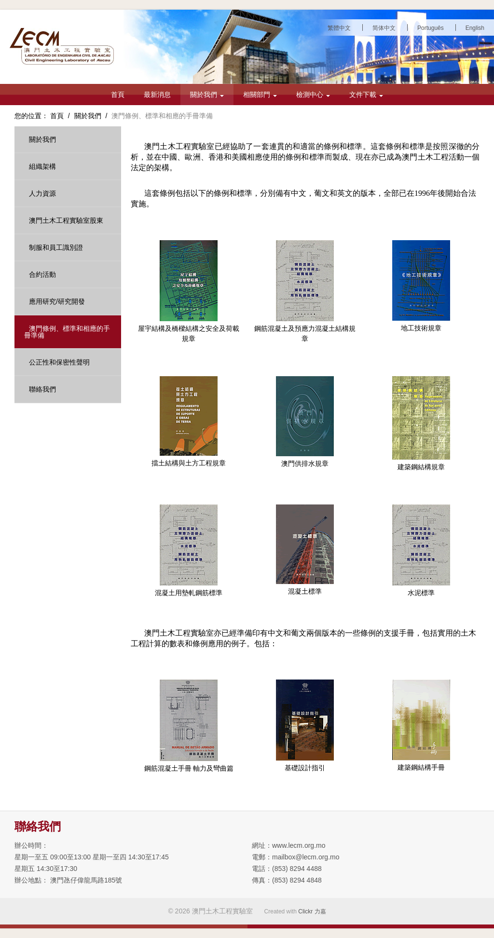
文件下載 (366, 94)
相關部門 (260, 94)
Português (430, 28)
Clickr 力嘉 (312, 911)
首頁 (117, 94)
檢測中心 (313, 94)
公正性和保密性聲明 (59, 362)
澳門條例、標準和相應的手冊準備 (67, 332)
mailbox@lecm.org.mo (305, 857)
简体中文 (384, 28)
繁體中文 (339, 28)
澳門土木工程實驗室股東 (66, 220)
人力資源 (42, 193)
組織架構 (42, 166)
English (475, 28)
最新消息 (157, 94)
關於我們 (207, 94)
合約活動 (42, 274)
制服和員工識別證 (56, 247)
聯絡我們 (42, 389)
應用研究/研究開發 (57, 301)
